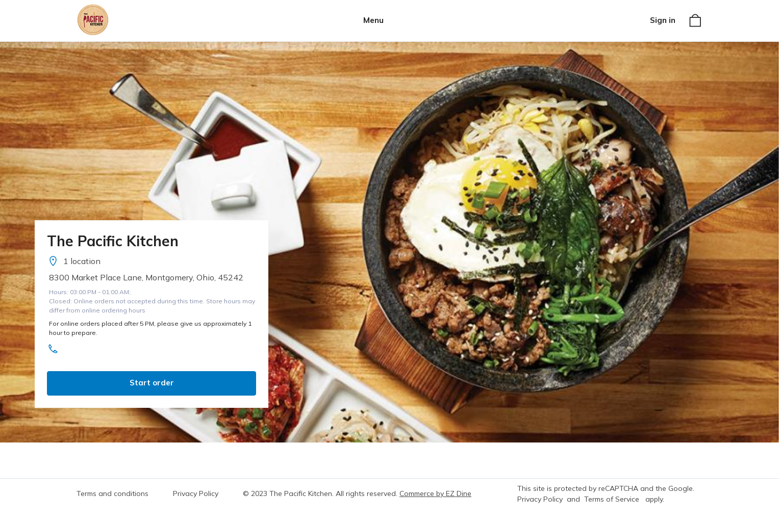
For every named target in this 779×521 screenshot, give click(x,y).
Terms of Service (611, 499)
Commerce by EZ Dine (435, 493)
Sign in (662, 20)
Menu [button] (373, 20)
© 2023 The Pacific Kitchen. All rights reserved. (320, 493)
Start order (152, 382)
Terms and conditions (112, 493)
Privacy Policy (195, 493)
